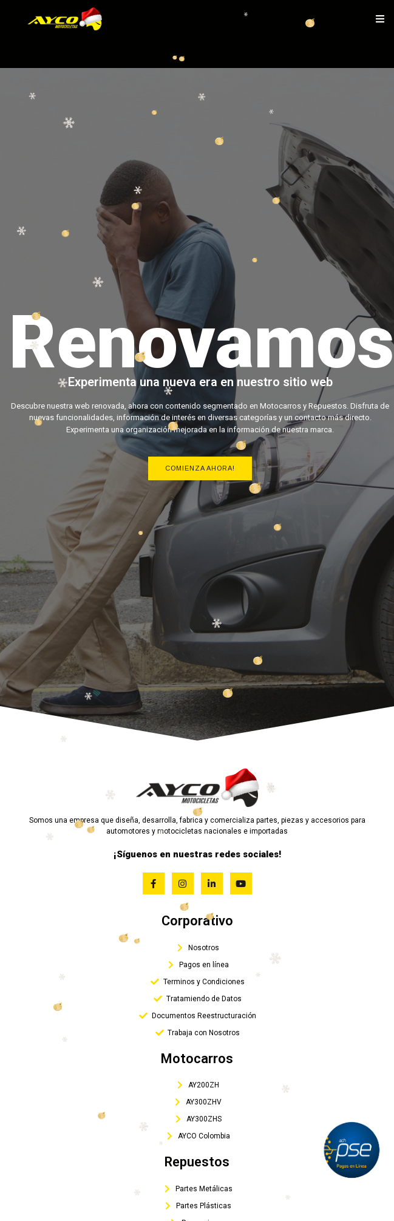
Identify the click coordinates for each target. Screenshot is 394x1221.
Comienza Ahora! (200, 468)
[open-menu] (380, 19)
